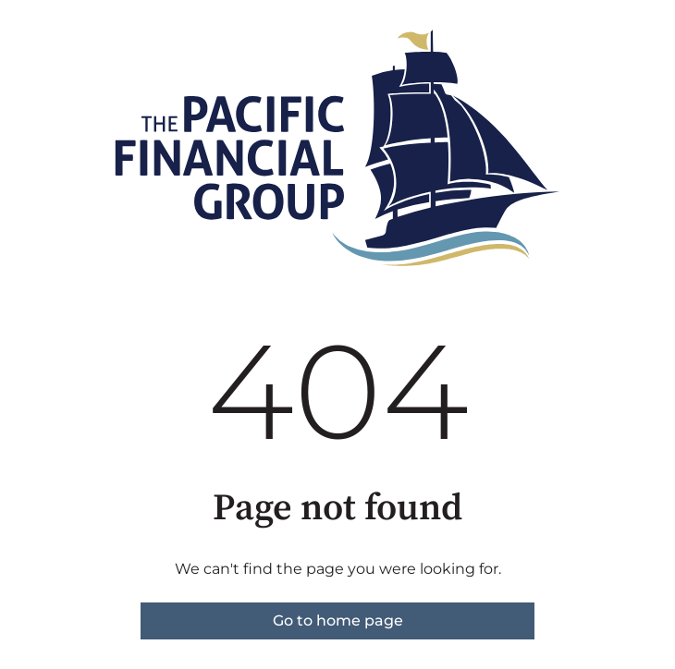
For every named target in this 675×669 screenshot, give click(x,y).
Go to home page (338, 620)
